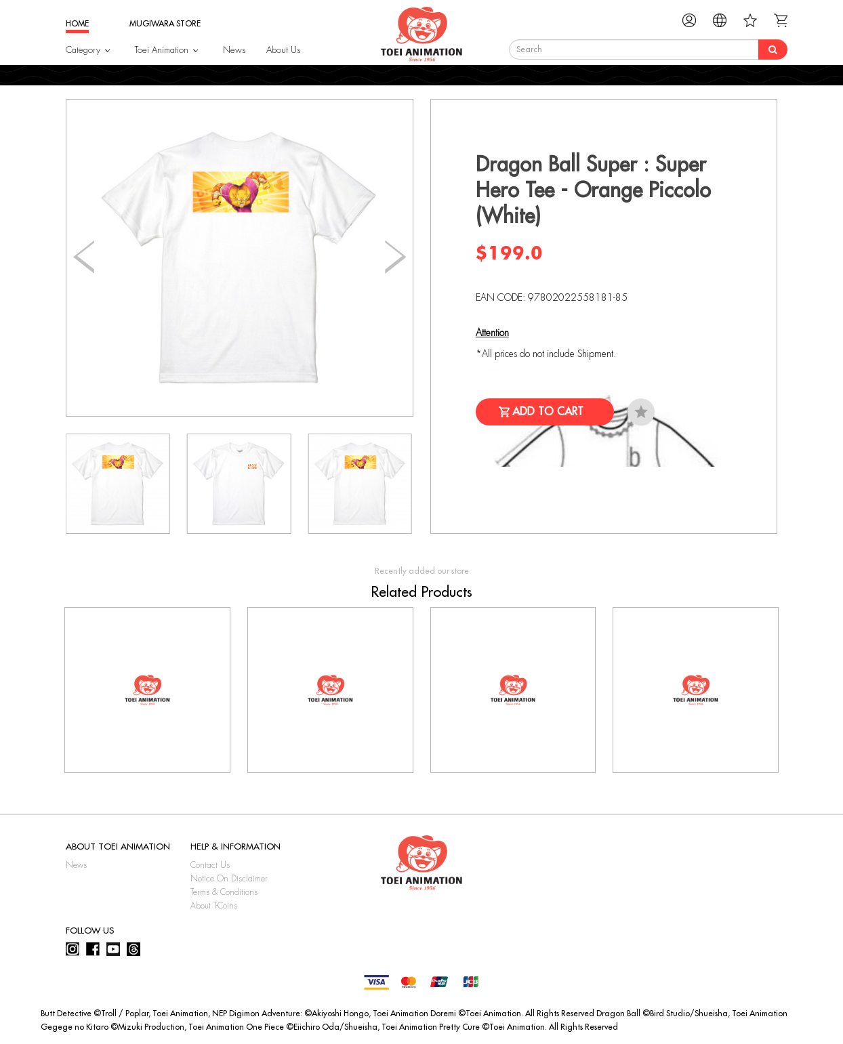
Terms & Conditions (224, 892)
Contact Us (210, 865)
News (234, 50)
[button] (395, 257)
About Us (283, 50)
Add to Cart (547, 411)
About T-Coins (213, 905)
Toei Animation (161, 50)
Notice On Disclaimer (229, 878)
